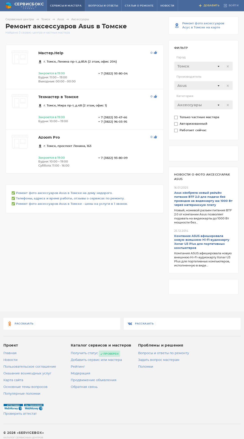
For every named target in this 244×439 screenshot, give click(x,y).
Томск (48, 19)
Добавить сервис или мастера (96, 360)
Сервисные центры (22, 19)
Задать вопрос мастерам (158, 360)
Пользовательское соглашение (29, 366)
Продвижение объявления (93, 380)
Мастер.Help (50, 53)
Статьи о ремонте (139, 6)
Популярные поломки (21, 393)
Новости (167, 6)
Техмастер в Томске (58, 97)
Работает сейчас (194, 130)
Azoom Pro (49, 137)
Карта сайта (13, 380)
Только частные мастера (200, 117)
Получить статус (84, 353)
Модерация (80, 373)
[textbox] (203, 66)
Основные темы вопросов (25, 387)
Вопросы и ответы (103, 6)
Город (181, 57)
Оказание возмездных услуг (27, 373)
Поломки (145, 366)
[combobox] (203, 66)
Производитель (189, 76)
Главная (10, 353)
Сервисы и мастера (66, 6)
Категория (184, 96)
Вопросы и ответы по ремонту (163, 353)
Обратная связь (84, 387)
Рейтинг (78, 366)
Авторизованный (194, 123)
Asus (63, 19)
